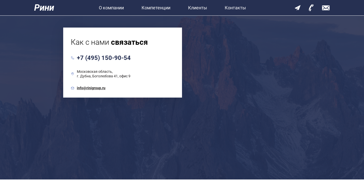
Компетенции (156, 7)
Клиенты (197, 7)
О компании (111, 7)
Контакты (235, 7)
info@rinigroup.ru (91, 88)
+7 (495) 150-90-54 (104, 57)
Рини (44, 8)
